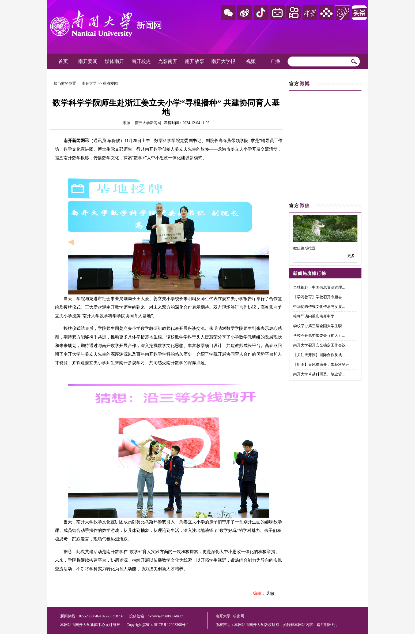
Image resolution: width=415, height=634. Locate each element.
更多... (352, 256)
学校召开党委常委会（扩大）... (319, 336)
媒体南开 (114, 61)
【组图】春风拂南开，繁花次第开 (321, 365)
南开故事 (194, 61)
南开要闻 (87, 61)
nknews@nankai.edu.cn (165, 616)
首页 (63, 61)
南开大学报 (223, 61)
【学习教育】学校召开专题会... (319, 297)
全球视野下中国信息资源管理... (319, 287)
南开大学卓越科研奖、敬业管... (319, 374)
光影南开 (168, 61)
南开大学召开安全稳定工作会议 (319, 345)
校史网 (238, 616)
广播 (275, 61)
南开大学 (89, 83)
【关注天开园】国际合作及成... (319, 355)
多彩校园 (110, 83)
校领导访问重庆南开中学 (313, 316)
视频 (251, 61)
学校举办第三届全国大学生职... (319, 326)
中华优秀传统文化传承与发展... (319, 307)
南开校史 (141, 61)
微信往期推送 (304, 248)
